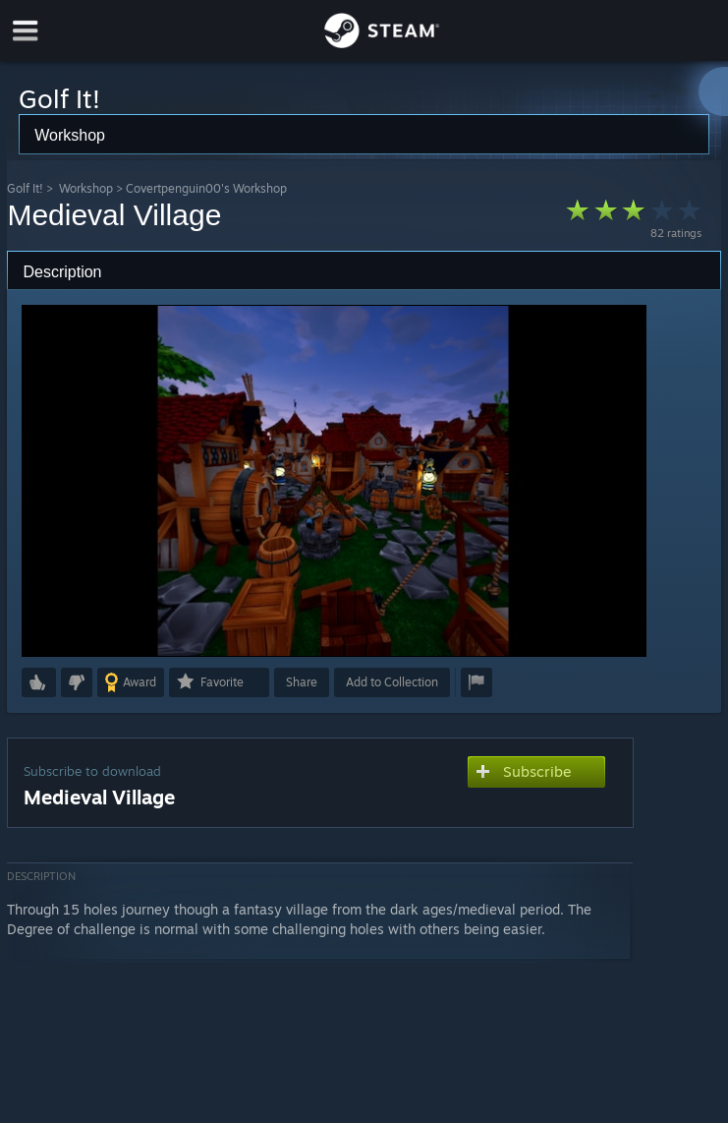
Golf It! (25, 188)
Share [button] (301, 682)
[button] (39, 682)
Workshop (86, 188)
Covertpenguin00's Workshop (206, 188)
